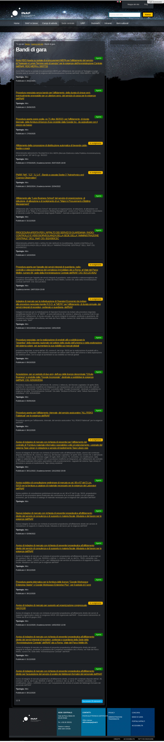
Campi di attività (49, 23)
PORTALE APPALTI (138, 721)
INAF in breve (31, 23)
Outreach (95, 23)
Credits (117, 739)
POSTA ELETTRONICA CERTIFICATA (95, 716)
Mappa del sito (133, 4)
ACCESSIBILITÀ (137, 725)
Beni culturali (122, 23)
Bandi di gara (137, 717)
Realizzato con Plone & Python (17, 740)
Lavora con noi (37, 44)
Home (16, 23)
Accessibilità (129, 739)
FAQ (146, 4)
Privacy (111, 713)
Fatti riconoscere (155, 2)
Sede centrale (68, 23)
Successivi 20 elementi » (92, 701)
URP (83, 23)
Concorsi (136, 713)
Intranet (108, 23)
